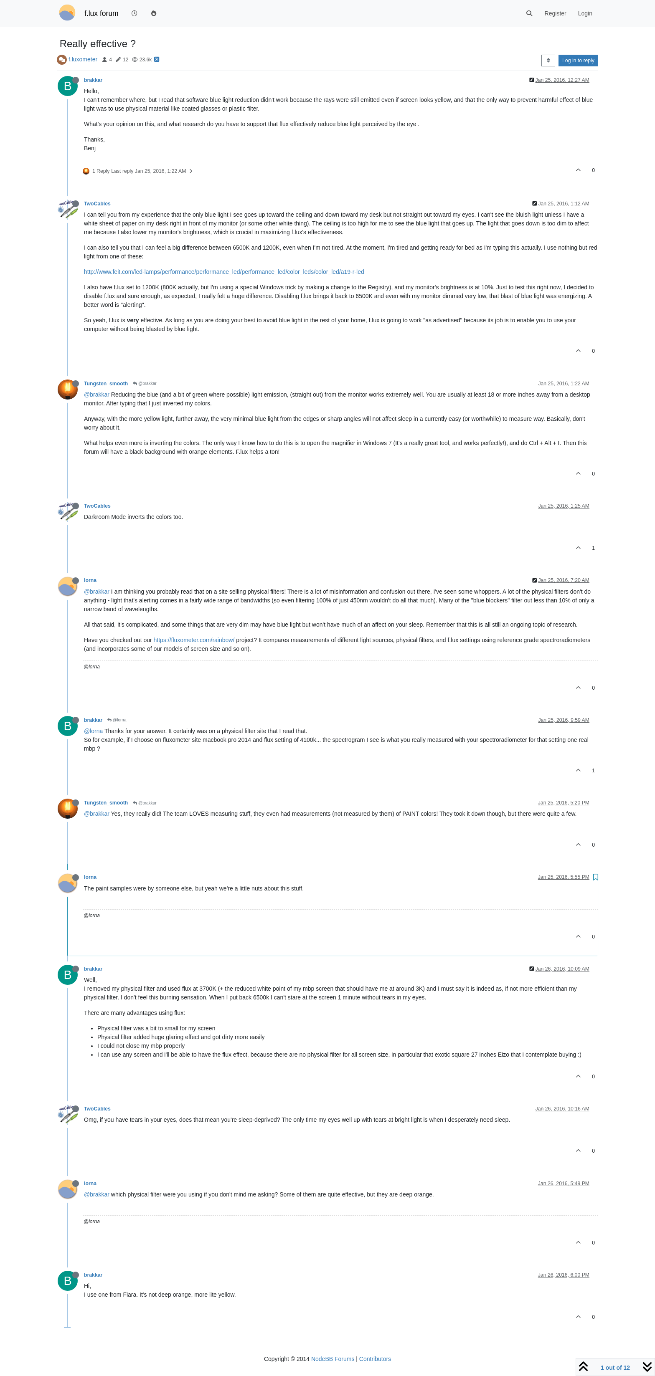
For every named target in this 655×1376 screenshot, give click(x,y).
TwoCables (97, 204)
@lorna (116, 720)
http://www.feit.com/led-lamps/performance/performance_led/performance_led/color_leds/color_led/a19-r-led (224, 271)
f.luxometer (83, 59)
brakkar (93, 80)
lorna (90, 580)
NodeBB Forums (332, 1359)
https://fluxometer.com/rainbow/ (194, 640)
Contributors (375, 1359)
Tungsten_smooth (106, 384)
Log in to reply (578, 60)
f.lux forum (101, 13)
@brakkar (144, 383)
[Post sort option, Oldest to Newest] (548, 60)
